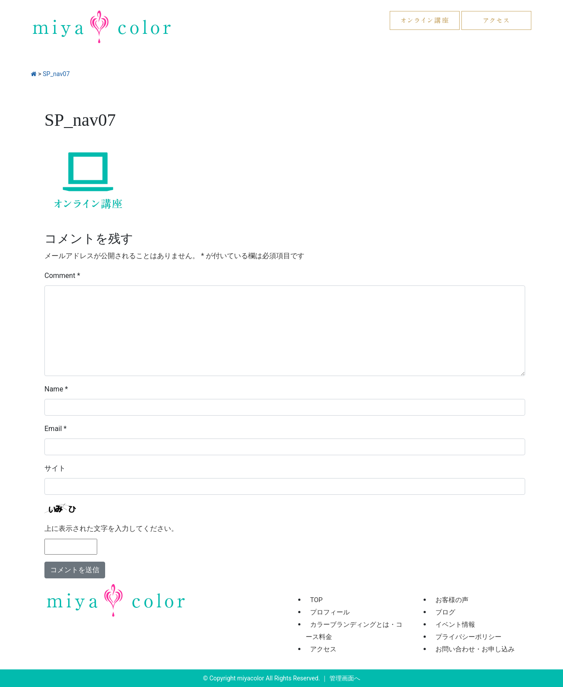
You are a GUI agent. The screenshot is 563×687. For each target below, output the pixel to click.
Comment (62, 275)
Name (56, 389)
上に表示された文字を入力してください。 (111, 528)
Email (55, 428)
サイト (55, 468)
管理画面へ (344, 678)
